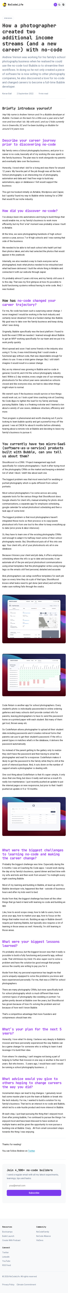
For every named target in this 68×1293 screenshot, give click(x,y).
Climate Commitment (26, 1284)
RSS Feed (6, 1265)
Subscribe (34, 1193)
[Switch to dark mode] (59, 4)
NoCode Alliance (43, 1236)
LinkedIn (6, 1257)
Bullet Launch (8, 1236)
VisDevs (39, 1240)
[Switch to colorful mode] (63, 4)
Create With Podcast (11, 1240)
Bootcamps (7, 1232)
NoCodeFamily (42, 1232)
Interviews (8, 18)
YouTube (6, 1261)
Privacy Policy (8, 1284)
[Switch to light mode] (55, 4)
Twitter (31, 1151)
